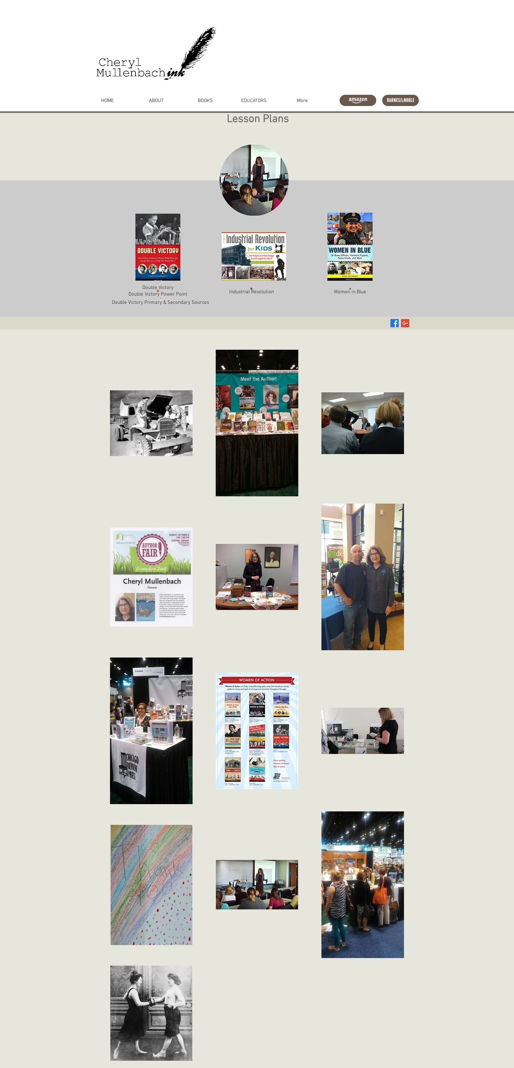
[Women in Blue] (350, 290)
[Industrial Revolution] (251, 291)
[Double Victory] (157, 285)
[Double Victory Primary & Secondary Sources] (160, 301)
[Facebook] (394, 323)
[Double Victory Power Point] (157, 292)
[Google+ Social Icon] (405, 323)
